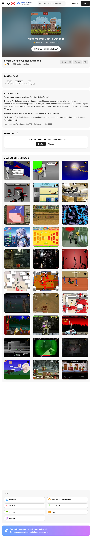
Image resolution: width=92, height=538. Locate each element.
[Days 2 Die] (75, 369)
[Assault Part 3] (46, 170)
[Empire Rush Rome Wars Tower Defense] (46, 215)
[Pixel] (67, 512)
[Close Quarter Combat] (17, 347)
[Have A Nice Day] (17, 369)
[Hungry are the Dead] (17, 325)
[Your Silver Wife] (17, 237)
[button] (11, 120)
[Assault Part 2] (17, 170)
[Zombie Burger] (46, 369)
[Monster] (24, 512)
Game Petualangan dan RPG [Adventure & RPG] (21, 124)
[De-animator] (75, 259)
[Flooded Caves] (75, 215)
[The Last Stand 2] (75, 347)
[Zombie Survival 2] (17, 259)
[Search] (40, 3)
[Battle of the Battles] (46, 237)
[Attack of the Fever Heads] (75, 281)
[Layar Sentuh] (67, 505)
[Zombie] (24, 518)
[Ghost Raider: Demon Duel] (46, 259)
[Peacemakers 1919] (17, 215)
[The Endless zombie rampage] (46, 303)
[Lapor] (77, 62)
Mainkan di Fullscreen (46, 49)
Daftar (85, 4)
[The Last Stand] (17, 303)
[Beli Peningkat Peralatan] (67, 499)
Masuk (75, 4)
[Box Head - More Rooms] (17, 281)
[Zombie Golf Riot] (75, 325)
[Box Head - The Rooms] (46, 281)
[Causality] (46, 192)
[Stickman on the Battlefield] (75, 237)
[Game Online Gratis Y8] (11, 3)
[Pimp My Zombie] (46, 325)
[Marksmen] (46, 347)
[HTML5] (24, 505)
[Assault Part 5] (17, 192)
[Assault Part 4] (75, 170)
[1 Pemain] (24, 499)
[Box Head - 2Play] (75, 303)
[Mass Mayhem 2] (75, 192)
